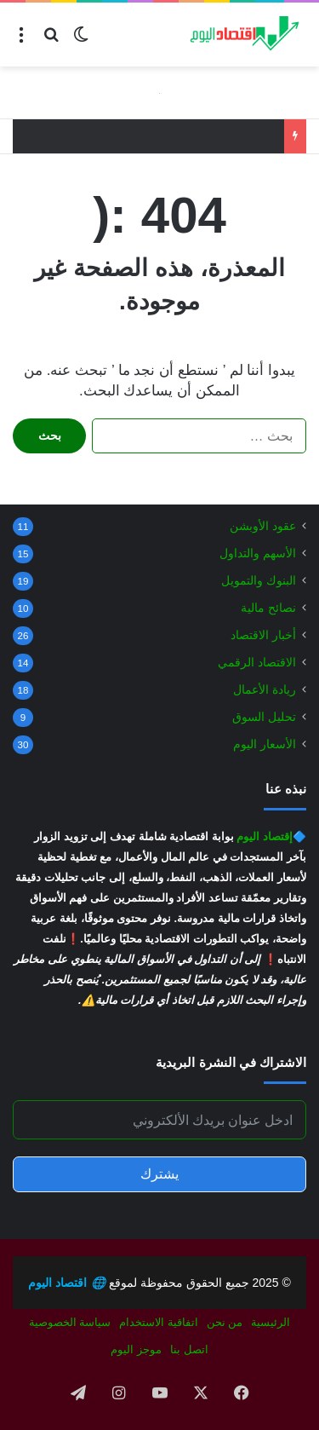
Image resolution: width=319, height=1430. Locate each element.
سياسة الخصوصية (70, 1322)
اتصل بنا (189, 1349)
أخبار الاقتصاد (263, 635)
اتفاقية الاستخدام (158, 1322)
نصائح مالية (268, 608)
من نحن (225, 1322)
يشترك (159, 1174)
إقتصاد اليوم (264, 836)
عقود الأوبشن (263, 526)
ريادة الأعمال (264, 689)
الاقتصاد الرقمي (257, 662)
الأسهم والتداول (257, 553)
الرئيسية (270, 1322)
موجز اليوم (136, 1349)
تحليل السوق (264, 717)
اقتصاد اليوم (66, 1282)
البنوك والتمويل (258, 580)
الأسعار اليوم (264, 744)
